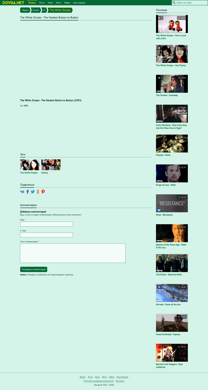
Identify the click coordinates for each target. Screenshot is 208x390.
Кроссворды (79, 2)
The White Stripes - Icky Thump (171, 65)
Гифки (67, 2)
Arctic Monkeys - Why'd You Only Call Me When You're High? (171, 127)
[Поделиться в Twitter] (33, 191)
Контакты (120, 381)
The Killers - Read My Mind (169, 274)
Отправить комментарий (34, 269)
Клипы (36, 10)
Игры (50, 2)
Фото (58, 2)
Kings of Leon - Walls (166, 184)
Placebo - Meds (163, 155)
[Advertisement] (86, 131)
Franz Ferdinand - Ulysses (168, 334)
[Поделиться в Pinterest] (43, 191)
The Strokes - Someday (167, 95)
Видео (32, 2)
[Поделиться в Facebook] (28, 191)
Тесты (42, 2)
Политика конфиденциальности (99, 381)
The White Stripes (60, 10)
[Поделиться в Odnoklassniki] (38, 191)
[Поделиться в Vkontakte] (22, 191)
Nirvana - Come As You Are (168, 304)
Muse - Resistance (164, 214)
